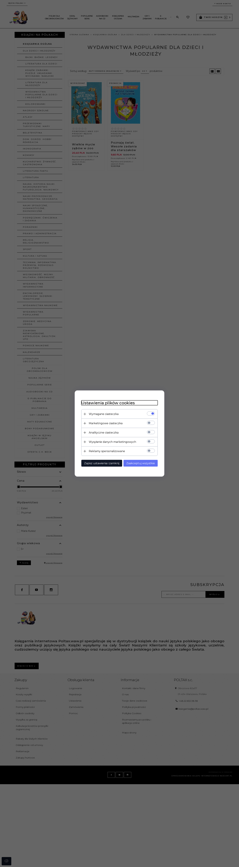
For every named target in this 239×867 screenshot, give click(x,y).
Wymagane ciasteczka (104, 414)
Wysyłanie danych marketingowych (112, 441)
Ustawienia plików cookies (108, 402)
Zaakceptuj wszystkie (140, 463)
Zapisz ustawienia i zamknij (101, 463)
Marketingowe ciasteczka (105, 423)
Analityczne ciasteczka (104, 432)
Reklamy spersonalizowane (107, 451)
